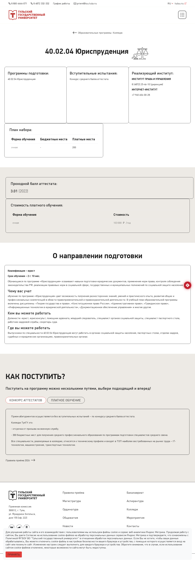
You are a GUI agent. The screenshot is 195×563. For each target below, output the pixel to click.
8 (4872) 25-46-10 (141, 84)
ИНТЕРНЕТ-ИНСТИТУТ (145, 89)
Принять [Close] (14, 554)
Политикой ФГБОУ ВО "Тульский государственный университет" (42, 538)
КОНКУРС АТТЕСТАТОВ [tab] (25, 400)
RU (170, 3)
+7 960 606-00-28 (141, 94)
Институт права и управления (151, 78)
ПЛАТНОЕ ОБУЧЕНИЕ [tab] (66, 400)
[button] (182, 15)
